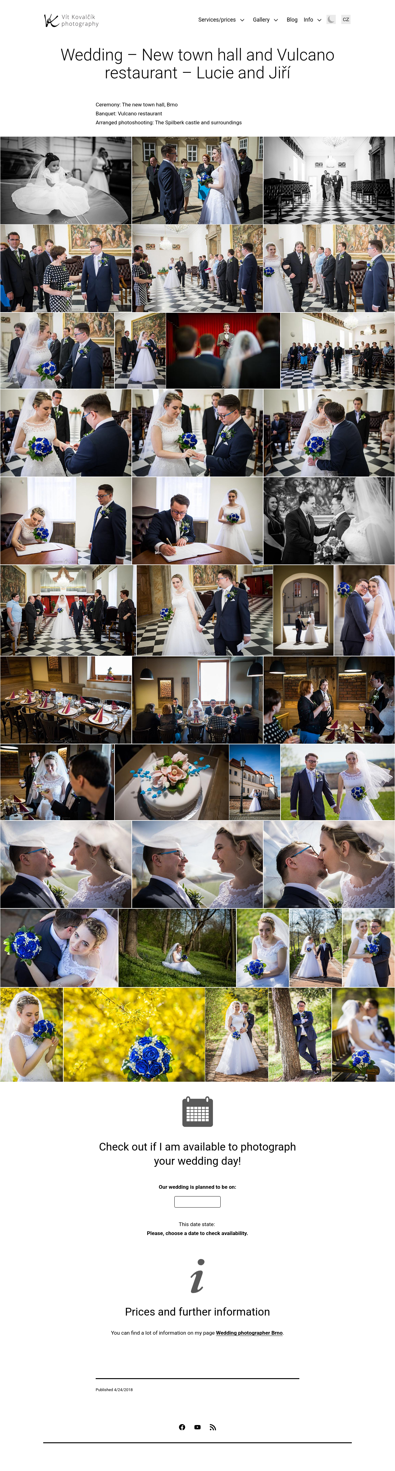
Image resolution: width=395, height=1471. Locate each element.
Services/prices (217, 20)
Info (308, 20)
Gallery (261, 20)
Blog (292, 20)
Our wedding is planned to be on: (197, 1187)
